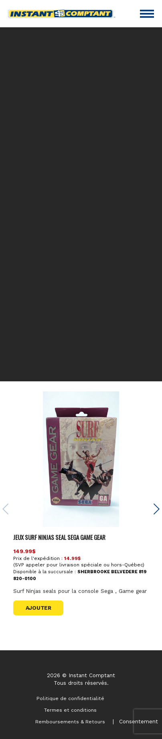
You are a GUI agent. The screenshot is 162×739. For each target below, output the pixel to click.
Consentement (138, 721)
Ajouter (38, 608)
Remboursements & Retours (70, 722)
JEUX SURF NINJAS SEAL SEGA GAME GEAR (59, 537)
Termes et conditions (70, 710)
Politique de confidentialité (70, 698)
